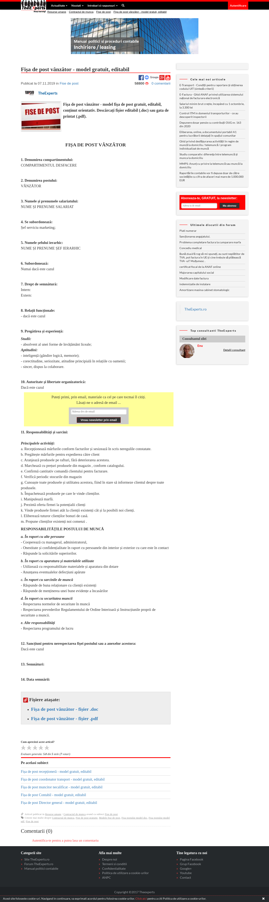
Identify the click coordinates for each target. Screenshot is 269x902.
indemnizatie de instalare (194, 284)
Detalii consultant (234, 350)
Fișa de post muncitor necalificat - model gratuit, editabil (61, 787)
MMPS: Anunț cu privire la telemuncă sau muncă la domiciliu (210, 165)
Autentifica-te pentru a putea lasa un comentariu (65, 840)
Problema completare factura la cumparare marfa (210, 242)
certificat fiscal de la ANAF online (200, 266)
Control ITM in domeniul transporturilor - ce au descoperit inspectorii (208, 114)
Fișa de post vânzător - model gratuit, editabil (140, 11)
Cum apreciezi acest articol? (38, 741)
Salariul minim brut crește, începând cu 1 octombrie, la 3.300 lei (211, 105)
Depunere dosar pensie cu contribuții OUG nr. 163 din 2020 (210, 124)
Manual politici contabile (41, 868)
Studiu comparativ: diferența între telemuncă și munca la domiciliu (208, 156)
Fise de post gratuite (87, 817)
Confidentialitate (114, 868)
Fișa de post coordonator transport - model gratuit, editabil (63, 779)
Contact (185, 877)
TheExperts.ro (195, 309)
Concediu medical (190, 248)
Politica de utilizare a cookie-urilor (125, 873)
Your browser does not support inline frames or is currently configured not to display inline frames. (99, 415)
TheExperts (47, 93)
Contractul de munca (81, 11)
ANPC (106, 877)
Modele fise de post (109, 817)
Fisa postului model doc (134, 817)
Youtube (186, 873)
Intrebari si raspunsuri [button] (103, 5)
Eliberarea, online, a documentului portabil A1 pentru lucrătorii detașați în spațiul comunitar (207, 133)
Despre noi (109, 859)
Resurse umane (56, 11)
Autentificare (238, 5)
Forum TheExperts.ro (38, 864)
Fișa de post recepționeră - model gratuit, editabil (56, 771)
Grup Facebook (190, 864)
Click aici (141, 898)
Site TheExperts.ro (36, 859)
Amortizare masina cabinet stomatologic (204, 290)
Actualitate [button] (59, 5)
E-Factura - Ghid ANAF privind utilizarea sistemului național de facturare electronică (211, 96)
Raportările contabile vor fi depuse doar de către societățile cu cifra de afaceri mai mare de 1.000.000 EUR (211, 176)
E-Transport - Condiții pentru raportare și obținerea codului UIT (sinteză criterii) (211, 86)
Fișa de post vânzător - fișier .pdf (64, 718)
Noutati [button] (77, 5)
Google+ (186, 868)
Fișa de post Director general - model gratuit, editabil (59, 802)
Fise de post (103, 11)
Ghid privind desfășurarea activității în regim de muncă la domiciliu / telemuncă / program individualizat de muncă (208, 145)
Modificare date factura (194, 278)
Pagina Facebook (191, 859)
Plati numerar (188, 230)
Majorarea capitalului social (196, 272)
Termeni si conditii (114, 864)
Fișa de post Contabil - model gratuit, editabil (53, 795)
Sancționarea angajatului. (194, 236)
